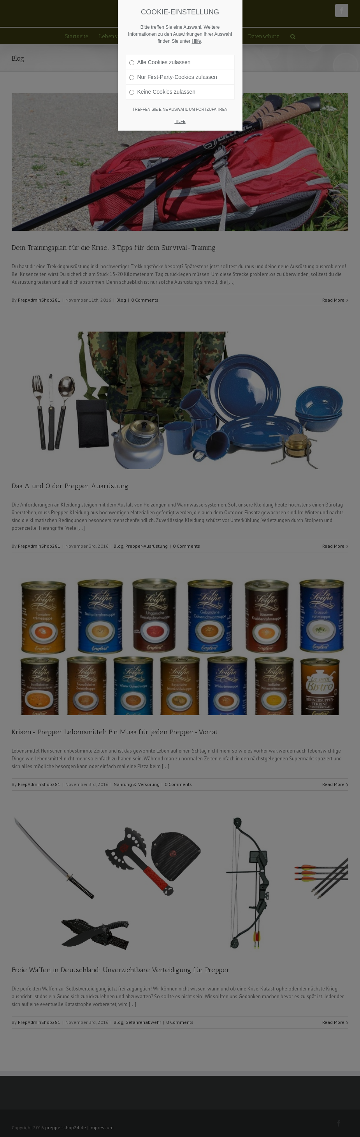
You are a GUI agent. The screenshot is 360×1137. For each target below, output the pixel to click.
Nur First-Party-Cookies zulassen (173, 77)
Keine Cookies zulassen (162, 92)
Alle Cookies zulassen (160, 62)
